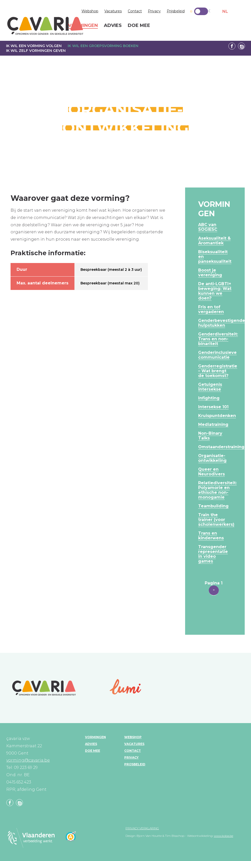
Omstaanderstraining (221, 446)
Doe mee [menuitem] (139, 25)
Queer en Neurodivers (211, 471)
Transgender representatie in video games (213, 554)
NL (225, 11)
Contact (135, 11)
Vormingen (95, 737)
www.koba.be (223, 836)
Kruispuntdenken (217, 415)
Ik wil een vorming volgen (34, 46)
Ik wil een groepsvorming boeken (103, 46)
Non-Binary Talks (210, 435)
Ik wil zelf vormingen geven (36, 50)
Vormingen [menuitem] (83, 25)
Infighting (209, 398)
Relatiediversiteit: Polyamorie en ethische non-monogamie (217, 490)
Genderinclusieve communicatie (217, 355)
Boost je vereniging (210, 272)
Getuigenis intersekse (210, 387)
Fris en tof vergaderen (211, 309)
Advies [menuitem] (113, 25)
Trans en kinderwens (211, 535)
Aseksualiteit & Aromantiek (214, 240)
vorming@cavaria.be (28, 760)
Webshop (89, 11)
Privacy (154, 11)
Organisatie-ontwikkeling (212, 458)
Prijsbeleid (176, 11)
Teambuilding (213, 506)
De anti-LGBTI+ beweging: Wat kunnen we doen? (214, 291)
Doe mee (92, 751)
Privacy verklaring (142, 828)
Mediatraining (213, 424)
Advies (91, 744)
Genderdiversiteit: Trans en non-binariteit (218, 339)
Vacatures (113, 11)
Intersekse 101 (213, 406)
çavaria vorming (45, 26)
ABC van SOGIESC (207, 227)
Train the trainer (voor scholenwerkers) (216, 519)
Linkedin (241, 46)
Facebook (231, 46)
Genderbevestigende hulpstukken (221, 323)
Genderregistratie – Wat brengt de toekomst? (217, 371)
